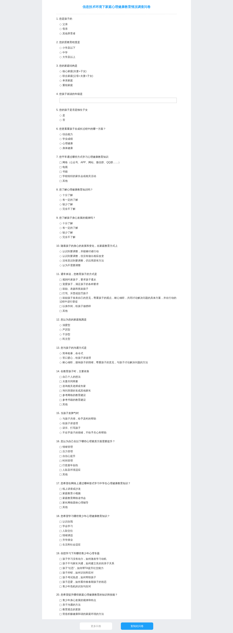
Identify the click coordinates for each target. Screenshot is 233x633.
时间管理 (67, 460)
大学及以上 (68, 57)
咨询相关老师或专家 (74, 386)
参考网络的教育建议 (74, 395)
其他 (65, 180)
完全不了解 (68, 208)
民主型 (66, 338)
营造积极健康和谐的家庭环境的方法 (83, 614)
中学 (65, 52)
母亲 (65, 28)
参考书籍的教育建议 (74, 399)
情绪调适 (67, 535)
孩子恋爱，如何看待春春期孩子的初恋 (84, 581)
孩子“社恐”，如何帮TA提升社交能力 (83, 568)
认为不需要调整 (71, 265)
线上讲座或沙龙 (71, 488)
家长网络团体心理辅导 (75, 502)
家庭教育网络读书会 (74, 498)
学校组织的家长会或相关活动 (79, 176)
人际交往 (67, 530)
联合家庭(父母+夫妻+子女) (77, 76)
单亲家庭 (67, 80)
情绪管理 (67, 446)
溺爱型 (66, 325)
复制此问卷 (137, 626)
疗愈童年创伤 (70, 465)
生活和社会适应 (71, 544)
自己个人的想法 (71, 376)
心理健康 (67, 143)
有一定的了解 (70, 199)
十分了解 (67, 195)
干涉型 (66, 334)
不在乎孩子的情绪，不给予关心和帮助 (84, 432)
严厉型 (66, 329)
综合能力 (67, 134)
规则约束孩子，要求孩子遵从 (79, 279)
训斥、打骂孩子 (71, 427)
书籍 (65, 171)
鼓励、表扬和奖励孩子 (75, 288)
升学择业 (67, 539)
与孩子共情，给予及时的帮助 (79, 418)
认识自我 (67, 521)
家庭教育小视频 (71, 493)
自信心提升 (68, 456)
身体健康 (67, 148)
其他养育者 (68, 33)
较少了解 (67, 204)
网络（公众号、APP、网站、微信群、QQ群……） (91, 162)
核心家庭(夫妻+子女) (74, 71)
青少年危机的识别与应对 (76, 586)
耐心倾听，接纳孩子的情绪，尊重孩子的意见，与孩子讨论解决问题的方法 (105, 362)
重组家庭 (67, 85)
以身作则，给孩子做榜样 (76, 306)
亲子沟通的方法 (71, 604)
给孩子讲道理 (70, 423)
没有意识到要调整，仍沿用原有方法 (83, 260)
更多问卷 (96, 626)
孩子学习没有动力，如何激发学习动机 (84, 558)
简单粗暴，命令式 (72, 353)
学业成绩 (67, 138)
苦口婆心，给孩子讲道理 (76, 357)
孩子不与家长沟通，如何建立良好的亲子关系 (88, 563)
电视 (65, 167)
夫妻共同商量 (70, 381)
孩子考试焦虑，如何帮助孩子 (79, 577)
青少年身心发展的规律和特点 (79, 600)
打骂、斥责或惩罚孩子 (75, 293)
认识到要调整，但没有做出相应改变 (83, 256)
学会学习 (67, 526)
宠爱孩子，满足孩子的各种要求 (80, 284)
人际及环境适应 (71, 469)
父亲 (65, 24)
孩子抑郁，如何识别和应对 (78, 572)
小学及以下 (68, 47)
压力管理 (67, 451)
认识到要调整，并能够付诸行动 (80, 251)
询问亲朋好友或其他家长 (76, 390)
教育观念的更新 (71, 609)
